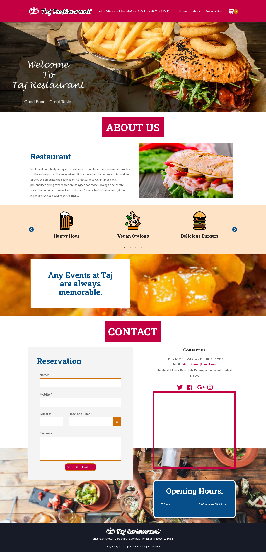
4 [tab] (141, 248)
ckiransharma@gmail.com (198, 364)
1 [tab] (125, 248)
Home (183, 11)
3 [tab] (136, 248)
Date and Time (81, 414)
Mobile (46, 394)
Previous (31, 229)
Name (44, 375)
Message (46, 433)
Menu (196, 11)
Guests (45, 414)
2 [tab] (130, 248)
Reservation (214, 11)
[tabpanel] (66, 227)
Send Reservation (80, 467)
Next (234, 229)
